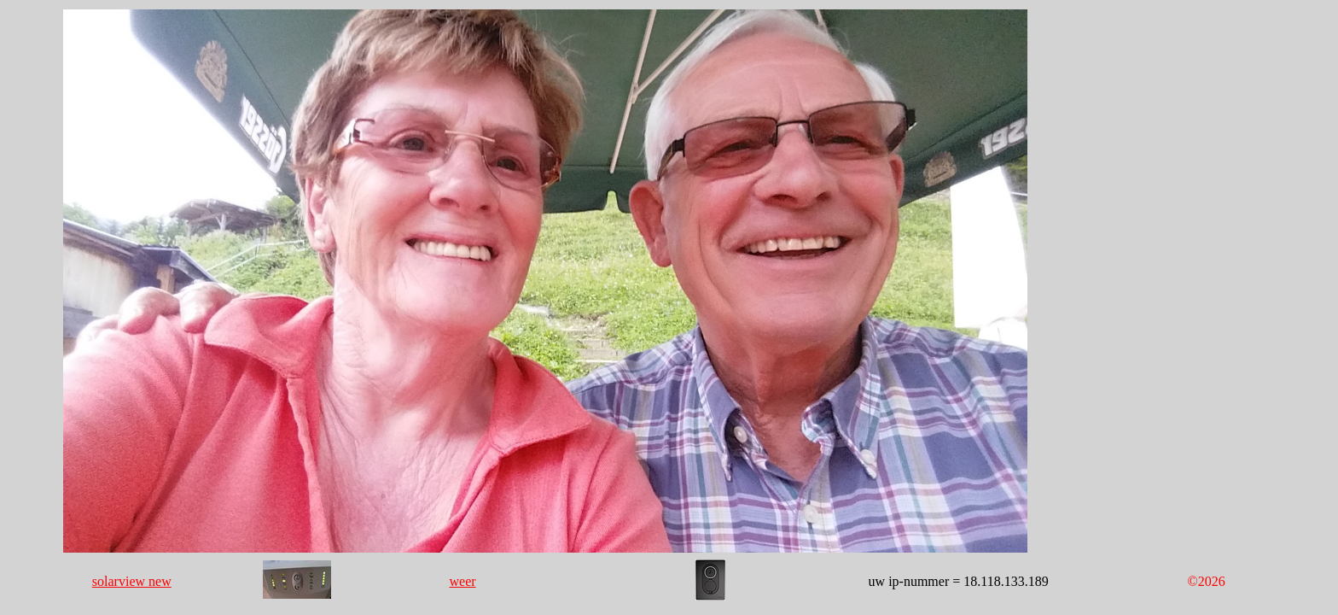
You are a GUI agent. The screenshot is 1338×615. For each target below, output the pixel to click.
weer (463, 581)
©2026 (1206, 581)
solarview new (132, 581)
